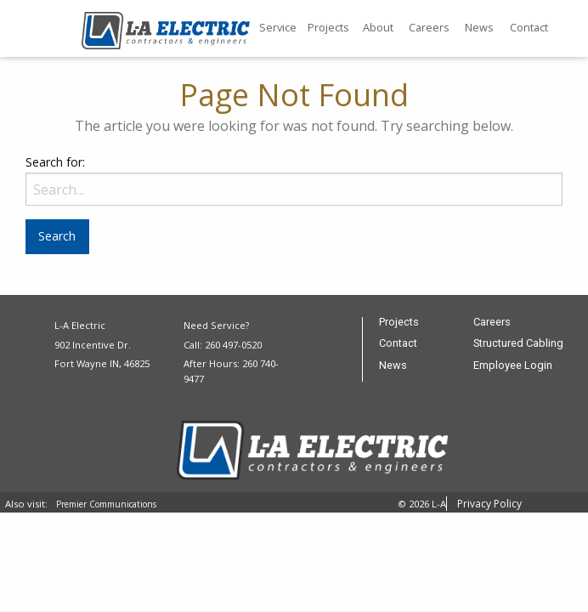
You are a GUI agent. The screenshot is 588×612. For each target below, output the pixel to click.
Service (278, 27)
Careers (429, 27)
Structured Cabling (518, 343)
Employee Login (512, 365)
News (479, 27)
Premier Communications (106, 504)
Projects (328, 27)
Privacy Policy (489, 503)
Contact (529, 27)
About (378, 27)
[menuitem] (278, 29)
